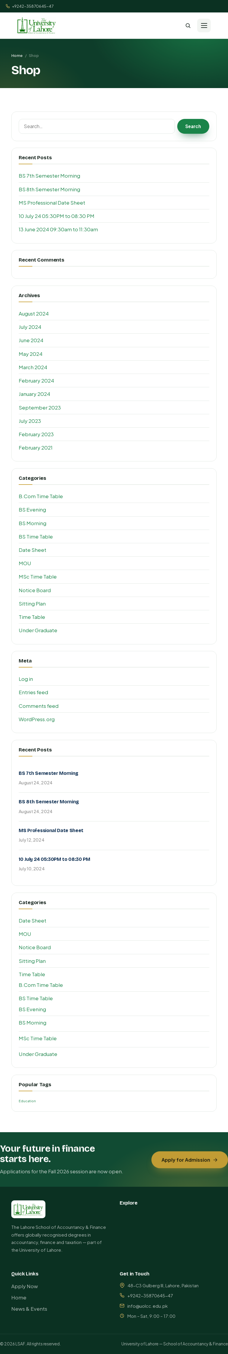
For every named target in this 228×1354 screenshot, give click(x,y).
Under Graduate (38, 630)
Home (17, 55)
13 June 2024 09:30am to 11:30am (58, 229)
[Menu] (204, 25)
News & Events (29, 1308)
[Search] (187, 25)
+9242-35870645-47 (29, 6)
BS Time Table (36, 536)
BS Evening (32, 509)
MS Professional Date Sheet (52, 202)
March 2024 (33, 367)
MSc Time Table (38, 576)
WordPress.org (37, 719)
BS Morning (32, 523)
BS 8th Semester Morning (49, 189)
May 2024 (30, 354)
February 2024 (36, 380)
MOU (25, 563)
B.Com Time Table (41, 496)
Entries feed (33, 692)
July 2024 (30, 327)
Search (193, 126)
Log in (26, 679)
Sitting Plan (32, 603)
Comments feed (38, 706)
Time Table (32, 617)
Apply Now (24, 1286)
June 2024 (31, 340)
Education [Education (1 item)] (27, 1101)
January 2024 (34, 394)
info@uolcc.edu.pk (147, 1306)
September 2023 (40, 407)
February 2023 (36, 434)
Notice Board (35, 590)
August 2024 (34, 313)
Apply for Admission (190, 1163)
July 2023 (30, 421)
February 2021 (36, 447)
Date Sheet (32, 550)
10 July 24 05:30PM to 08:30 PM (56, 216)
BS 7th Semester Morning (49, 175)
